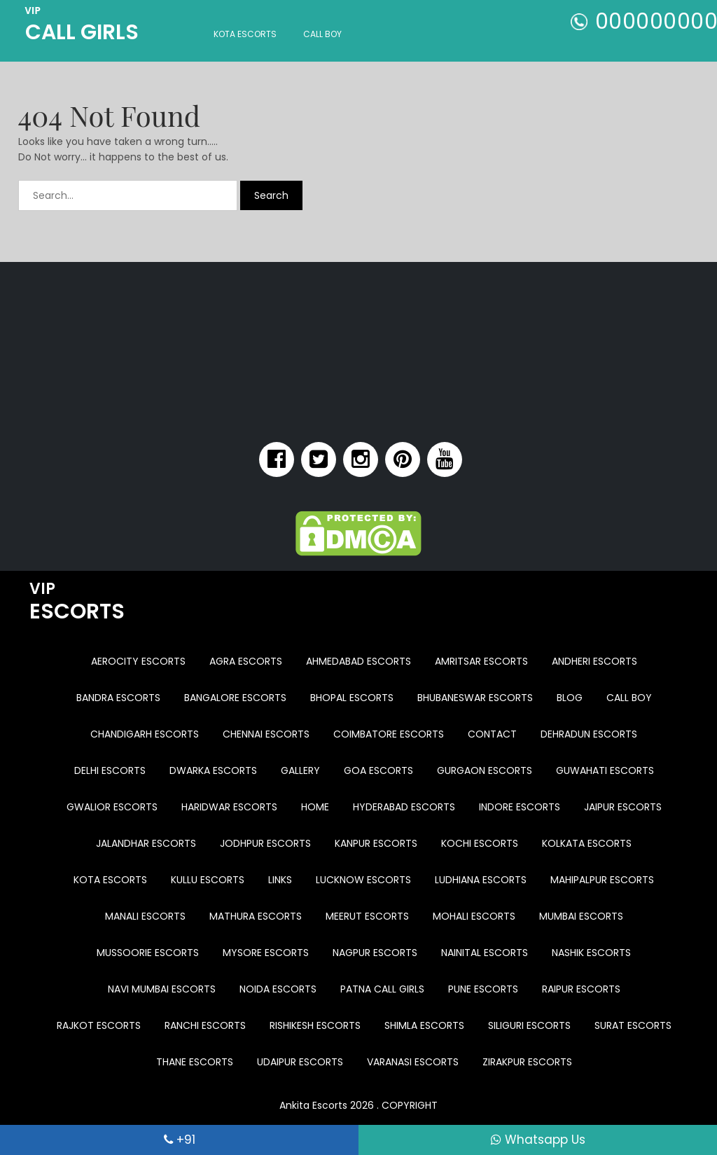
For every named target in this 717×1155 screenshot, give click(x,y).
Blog (570, 698)
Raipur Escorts (581, 989)
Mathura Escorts (255, 916)
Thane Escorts (194, 1062)
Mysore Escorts (266, 953)
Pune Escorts (483, 989)
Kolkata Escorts (587, 843)
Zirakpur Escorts (527, 1062)
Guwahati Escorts (605, 770)
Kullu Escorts (207, 880)
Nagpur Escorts (375, 953)
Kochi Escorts (479, 843)
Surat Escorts (632, 1025)
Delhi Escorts (110, 770)
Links (280, 880)
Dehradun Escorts (589, 734)
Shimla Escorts (424, 1025)
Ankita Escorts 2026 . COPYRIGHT (358, 1105)
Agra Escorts (245, 661)
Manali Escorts (145, 916)
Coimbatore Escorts (388, 734)
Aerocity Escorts (138, 661)
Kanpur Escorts (376, 843)
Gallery (300, 770)
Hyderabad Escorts (404, 807)
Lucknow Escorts (363, 880)
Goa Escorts (378, 770)
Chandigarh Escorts (144, 734)
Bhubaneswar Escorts (475, 698)
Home (315, 807)
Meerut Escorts (367, 916)
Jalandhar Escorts (146, 843)
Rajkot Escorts (99, 1025)
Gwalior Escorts (112, 807)
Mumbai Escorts (581, 916)
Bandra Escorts (118, 698)
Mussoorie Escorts (148, 953)
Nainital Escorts (484, 953)
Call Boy (322, 34)
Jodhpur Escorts (265, 843)
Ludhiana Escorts (481, 880)
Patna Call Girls (382, 989)
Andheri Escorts (594, 661)
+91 (179, 1139)
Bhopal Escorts (352, 698)
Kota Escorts (245, 34)
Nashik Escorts (591, 953)
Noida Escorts (277, 989)
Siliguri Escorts (529, 1025)
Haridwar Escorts (229, 807)
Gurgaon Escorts (484, 770)
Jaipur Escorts (623, 807)
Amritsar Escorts (481, 661)
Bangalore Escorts (235, 698)
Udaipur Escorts (300, 1062)
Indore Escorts (519, 807)
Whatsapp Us (538, 1139)
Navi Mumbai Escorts (162, 989)
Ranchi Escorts (205, 1025)
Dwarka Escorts (213, 770)
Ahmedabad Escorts (358, 661)
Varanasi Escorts (413, 1062)
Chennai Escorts (266, 734)
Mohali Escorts (474, 916)
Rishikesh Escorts (315, 1025)
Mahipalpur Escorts (602, 880)
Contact (492, 734)
